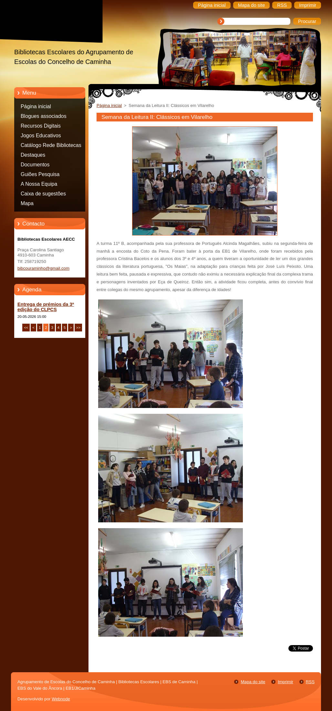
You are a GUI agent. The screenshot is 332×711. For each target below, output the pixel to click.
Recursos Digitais (41, 126)
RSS (310, 681)
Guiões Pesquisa (40, 174)
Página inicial (36, 106)
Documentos (35, 164)
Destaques (33, 155)
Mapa (27, 203)
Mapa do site (253, 681)
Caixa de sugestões (43, 193)
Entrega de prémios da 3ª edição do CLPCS (45, 307)
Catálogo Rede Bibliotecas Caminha (51, 146)
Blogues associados (44, 116)
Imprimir (285, 681)
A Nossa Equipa (39, 184)
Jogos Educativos (41, 135)
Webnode (61, 698)
